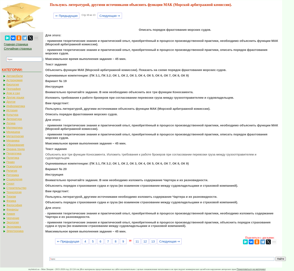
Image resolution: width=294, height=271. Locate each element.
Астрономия (14, 80)
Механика (12, 140)
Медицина (13, 132)
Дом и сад (13, 93)
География (13, 88)
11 (137, 241)
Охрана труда (15, 149)
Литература (14, 119)
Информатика (15, 106)
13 (153, 241)
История (11, 110)
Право (10, 162)
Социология (14, 179)
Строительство (16, 188)
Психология (14, 166)
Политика (12, 157)
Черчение (12, 218)
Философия (14, 205)
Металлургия (15, 136)
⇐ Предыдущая (66, 15)
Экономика (13, 226)
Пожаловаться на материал (251, 269)
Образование (15, 144)
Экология (12, 222)
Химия (10, 213)
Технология (14, 192)
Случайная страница (18, 48)
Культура (12, 114)
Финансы (12, 209)
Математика (14, 127)
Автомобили (14, 76)
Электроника (15, 231)
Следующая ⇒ (109, 15)
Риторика (12, 175)
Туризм (11, 196)
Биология (12, 84)
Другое (10, 101)
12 (145, 241)
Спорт (10, 183)
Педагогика (13, 153)
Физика (11, 200)
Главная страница (16, 44)
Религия (11, 170)
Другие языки (15, 97)
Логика (10, 123)
